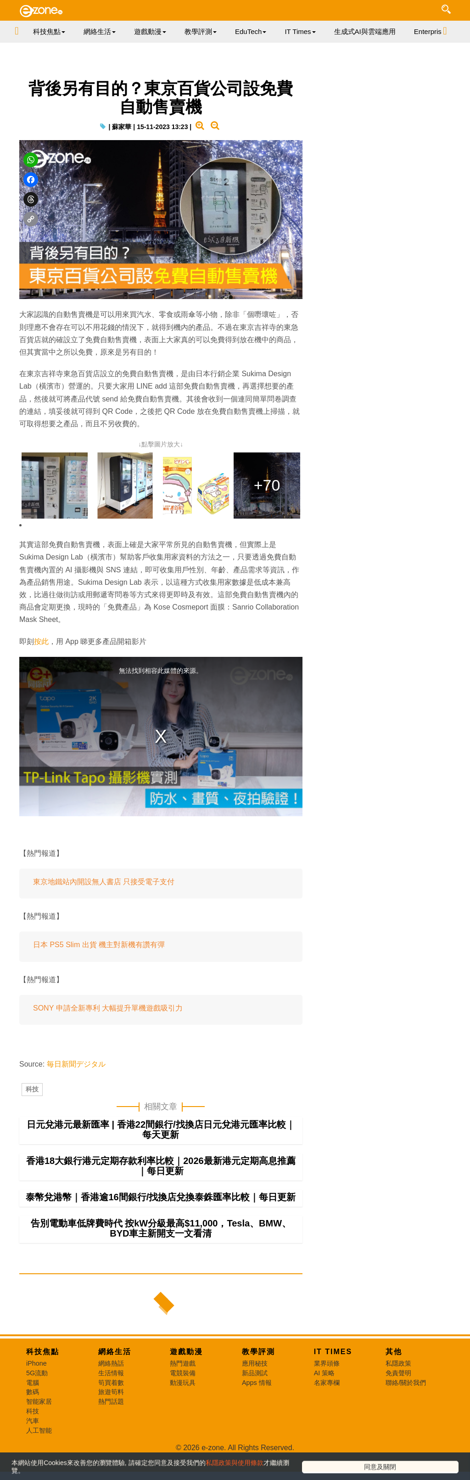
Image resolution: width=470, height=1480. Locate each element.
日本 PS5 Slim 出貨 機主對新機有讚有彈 (99, 964)
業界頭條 (327, 1388)
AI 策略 (324, 1398)
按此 (41, 661)
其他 (394, 1377)
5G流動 (37, 1398)
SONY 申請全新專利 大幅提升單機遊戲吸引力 (108, 1027)
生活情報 (111, 1398)
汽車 (32, 1446)
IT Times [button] (300, 31)
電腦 (32, 1408)
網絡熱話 (111, 1388)
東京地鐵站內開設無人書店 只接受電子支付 (103, 901)
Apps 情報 (257, 1408)
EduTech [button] (250, 31)
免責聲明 (398, 1398)
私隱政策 (398, 1388)
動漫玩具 (183, 1408)
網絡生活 (114, 1377)
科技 (32, 1114)
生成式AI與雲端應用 (365, 31)
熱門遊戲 (183, 1388)
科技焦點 (42, 1377)
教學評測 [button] (201, 31)
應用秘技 (255, 1388)
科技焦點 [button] (49, 31)
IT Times (333, 1377)
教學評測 (258, 1377)
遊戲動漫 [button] (150, 31)
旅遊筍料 (111, 1417)
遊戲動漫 (186, 1377)
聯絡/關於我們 (406, 1408)
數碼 (32, 1417)
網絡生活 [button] (100, 31)
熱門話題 (111, 1426)
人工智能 (39, 1455)
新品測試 (255, 1398)
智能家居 (39, 1426)
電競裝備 (183, 1398)
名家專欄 (327, 1408)
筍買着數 (111, 1408)
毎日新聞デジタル (76, 1083)
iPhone (36, 1388)
